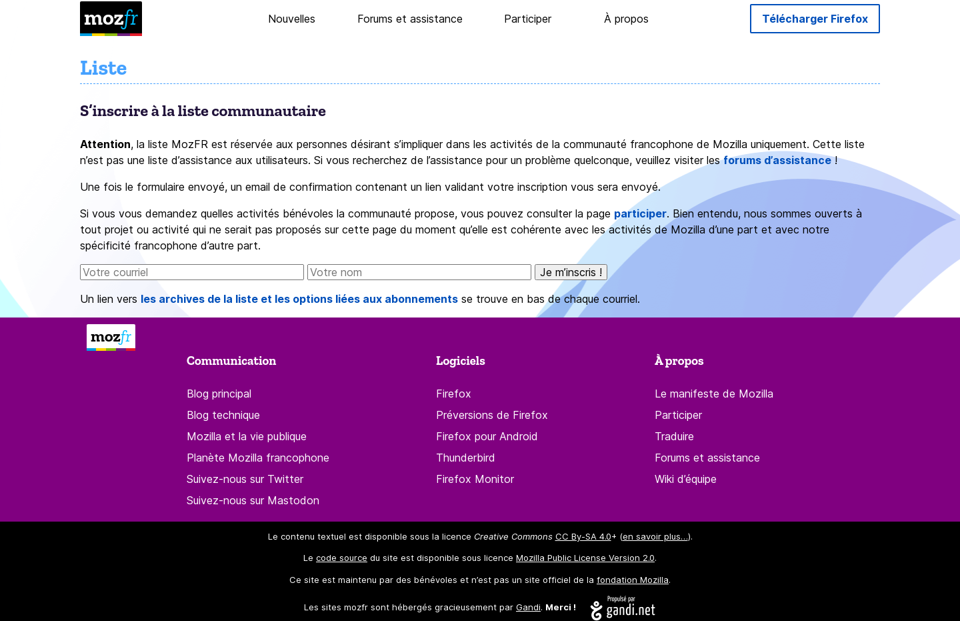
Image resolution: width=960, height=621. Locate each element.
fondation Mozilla (633, 579)
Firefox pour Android (487, 436)
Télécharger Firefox (815, 18)
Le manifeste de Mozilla (714, 393)
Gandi (528, 607)
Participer (527, 18)
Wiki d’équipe (686, 479)
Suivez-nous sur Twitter (245, 479)
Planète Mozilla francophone (258, 457)
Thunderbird (465, 457)
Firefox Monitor (475, 479)
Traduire (674, 436)
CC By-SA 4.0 (583, 536)
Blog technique (223, 415)
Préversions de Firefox (492, 415)
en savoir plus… (655, 536)
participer (640, 213)
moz (111, 17)
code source (341, 557)
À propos (626, 18)
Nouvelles (291, 18)
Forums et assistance (410, 18)
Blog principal (219, 393)
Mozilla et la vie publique (247, 436)
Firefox (453, 393)
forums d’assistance (777, 160)
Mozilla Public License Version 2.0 (585, 557)
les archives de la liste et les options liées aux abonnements (299, 298)
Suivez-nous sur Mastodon (253, 500)
